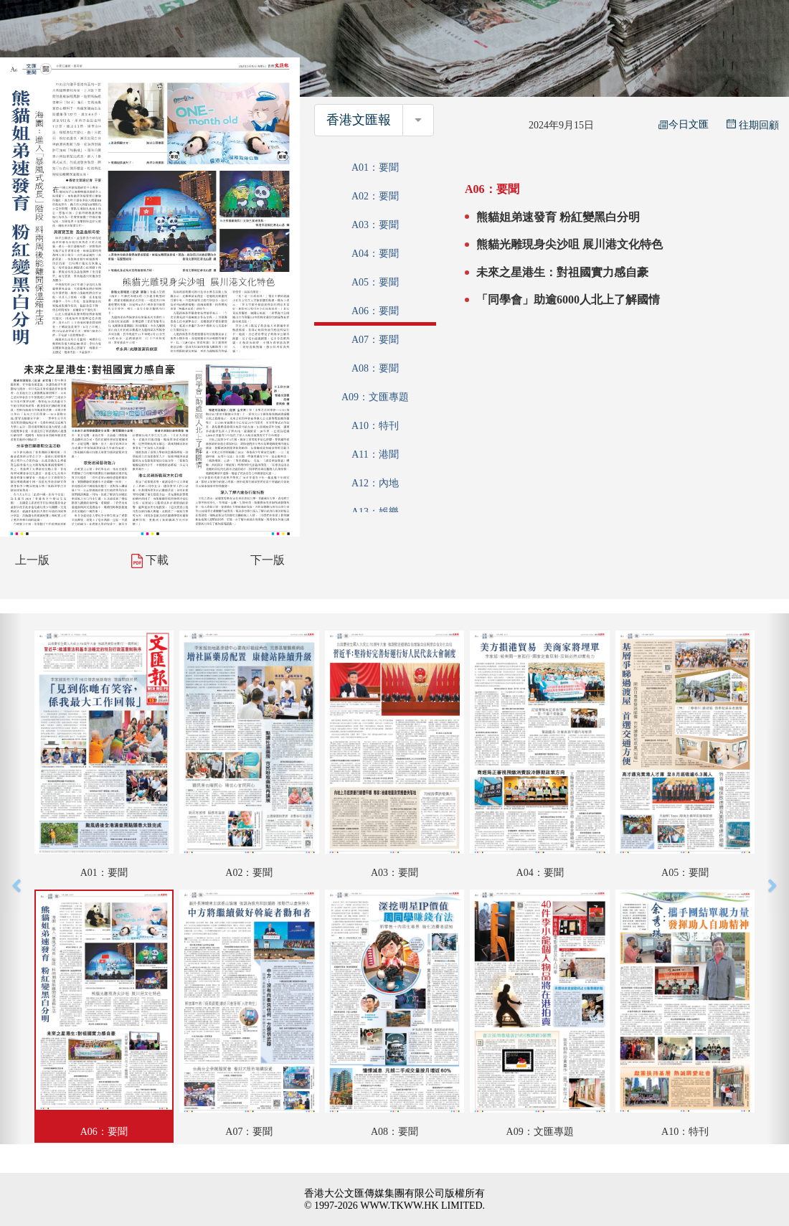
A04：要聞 (375, 253)
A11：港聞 (375, 454)
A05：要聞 (375, 282)
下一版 (267, 560)
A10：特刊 (375, 425)
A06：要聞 (375, 311)
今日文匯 (683, 124)
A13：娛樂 (375, 511)
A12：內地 (375, 483)
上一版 (32, 560)
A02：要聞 (375, 196)
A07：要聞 (375, 339)
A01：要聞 (375, 167)
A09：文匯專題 (375, 397)
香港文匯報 (358, 120)
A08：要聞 (375, 368)
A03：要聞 (375, 225)
